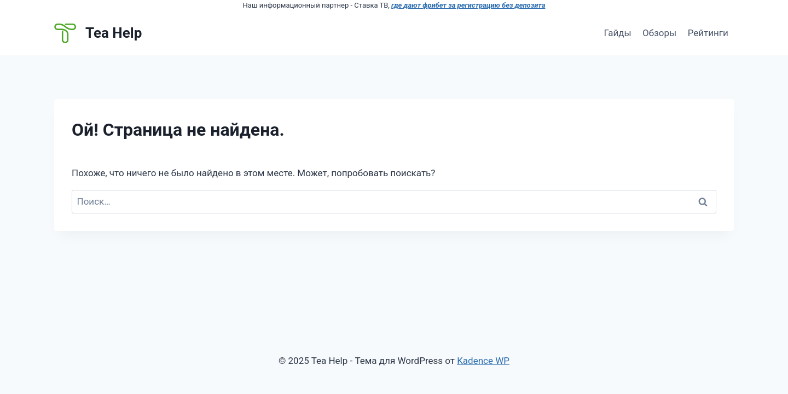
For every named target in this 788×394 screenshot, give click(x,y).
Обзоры (659, 32)
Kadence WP (483, 360)
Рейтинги (708, 32)
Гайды (617, 32)
